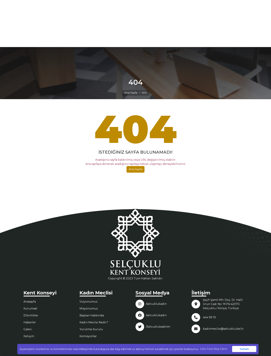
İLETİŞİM (227, 23)
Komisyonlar (88, 336)
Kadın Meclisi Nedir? (94, 322)
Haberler (30, 322)
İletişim (29, 336)
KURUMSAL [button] (171, 23)
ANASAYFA (153, 23)
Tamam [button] (244, 349)
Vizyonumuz (88, 301)
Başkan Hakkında (92, 315)
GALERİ (213, 23)
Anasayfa (30, 301)
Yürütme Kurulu (91, 329)
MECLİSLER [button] (194, 23)
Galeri (28, 329)
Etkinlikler (31, 315)
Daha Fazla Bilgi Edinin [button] (213, 348)
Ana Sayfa (130, 92)
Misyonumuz (89, 308)
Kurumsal (30, 308)
